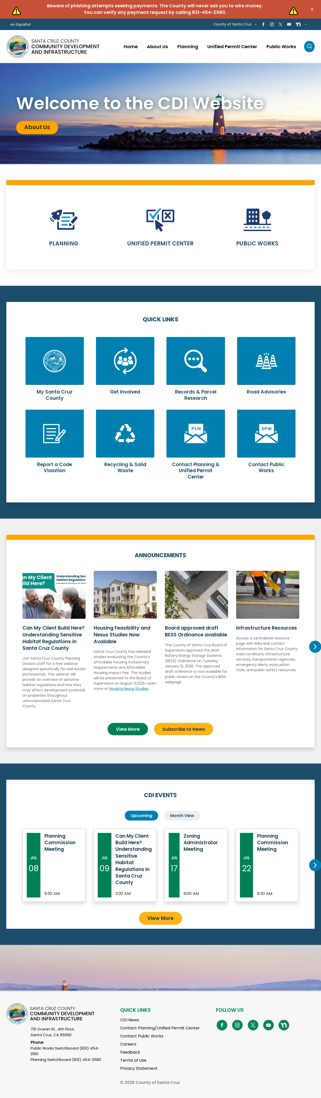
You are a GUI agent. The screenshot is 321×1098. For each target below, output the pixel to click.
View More (128, 729)
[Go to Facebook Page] (263, 24)
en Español (20, 24)
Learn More (63, 230)
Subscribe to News (183, 729)
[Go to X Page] (280, 24)
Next (315, 647)
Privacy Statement (139, 1069)
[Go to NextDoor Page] (298, 24)
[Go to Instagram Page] (272, 24)
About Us (37, 127)
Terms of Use (133, 1060)
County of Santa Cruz (232, 24)
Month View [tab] (182, 815)
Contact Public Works (141, 1036)
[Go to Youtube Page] (289, 24)
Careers (128, 1044)
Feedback (130, 1052)
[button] (312, 9)
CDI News (129, 1020)
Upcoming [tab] (141, 815)
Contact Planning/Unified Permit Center (160, 1028)
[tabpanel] (160, 113)
